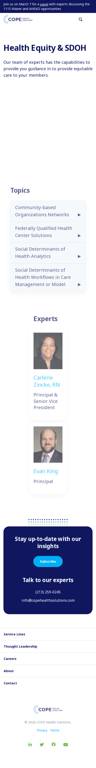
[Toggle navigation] (90, 19)
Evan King (46, 473)
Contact (10, 683)
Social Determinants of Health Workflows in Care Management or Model (43, 279)
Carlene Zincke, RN (47, 383)
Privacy (42, 730)
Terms (54, 730)
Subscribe (48, 561)
